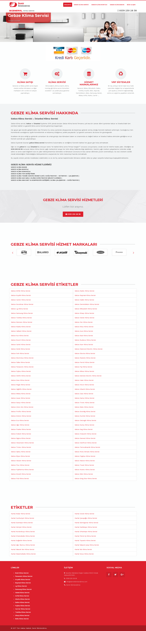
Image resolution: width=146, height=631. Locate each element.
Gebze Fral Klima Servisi (20, 478)
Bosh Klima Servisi (22, 573)
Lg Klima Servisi (21, 586)
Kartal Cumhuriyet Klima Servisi (22, 518)
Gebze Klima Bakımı (117, 4)
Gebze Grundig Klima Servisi (85, 411)
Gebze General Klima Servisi (85, 438)
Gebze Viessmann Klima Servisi (22, 443)
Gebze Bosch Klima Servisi (21, 340)
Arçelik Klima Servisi (22, 579)
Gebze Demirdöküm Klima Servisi (87, 304)
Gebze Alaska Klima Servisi (21, 326)
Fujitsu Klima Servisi (22, 605)
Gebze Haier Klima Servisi (84, 380)
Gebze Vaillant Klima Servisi (21, 331)
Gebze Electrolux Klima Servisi (22, 358)
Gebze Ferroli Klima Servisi (84, 362)
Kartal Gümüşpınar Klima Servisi (86, 522)
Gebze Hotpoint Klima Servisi (85, 434)
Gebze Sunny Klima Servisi (84, 425)
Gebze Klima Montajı (99, 4)
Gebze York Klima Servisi (20, 353)
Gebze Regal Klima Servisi (20, 385)
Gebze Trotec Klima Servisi (21, 447)
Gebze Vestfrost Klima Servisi (86, 443)
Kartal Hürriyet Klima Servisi (21, 527)
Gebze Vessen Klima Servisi (21, 460)
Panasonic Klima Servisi (23, 576)
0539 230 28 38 (73, 214)
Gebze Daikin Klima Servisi (84, 300)
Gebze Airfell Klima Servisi (20, 291)
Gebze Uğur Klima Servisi (20, 425)
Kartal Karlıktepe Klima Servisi (86, 527)
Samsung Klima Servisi (23, 589)
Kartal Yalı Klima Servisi (83, 549)
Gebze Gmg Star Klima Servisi (86, 478)
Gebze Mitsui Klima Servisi (84, 371)
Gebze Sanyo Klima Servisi (21, 402)
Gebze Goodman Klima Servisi (22, 304)
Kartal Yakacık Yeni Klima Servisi (22, 549)
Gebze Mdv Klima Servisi (84, 474)
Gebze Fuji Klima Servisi (83, 367)
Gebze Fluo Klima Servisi (20, 465)
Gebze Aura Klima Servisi (84, 331)
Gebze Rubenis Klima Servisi (85, 358)
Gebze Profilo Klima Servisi (21, 411)
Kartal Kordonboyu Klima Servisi (23, 531)
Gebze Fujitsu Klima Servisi (21, 371)
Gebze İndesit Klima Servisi (21, 434)
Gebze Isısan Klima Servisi (20, 398)
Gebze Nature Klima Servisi (85, 460)
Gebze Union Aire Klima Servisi (22, 407)
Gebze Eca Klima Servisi (20, 420)
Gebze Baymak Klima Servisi (85, 295)
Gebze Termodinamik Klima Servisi (87, 447)
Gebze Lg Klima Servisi (19, 309)
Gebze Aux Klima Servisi (20, 335)
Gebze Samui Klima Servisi (84, 398)
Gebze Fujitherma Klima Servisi (22, 469)
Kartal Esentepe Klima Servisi (22, 522)
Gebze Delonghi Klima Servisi (85, 420)
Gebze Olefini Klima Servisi (21, 376)
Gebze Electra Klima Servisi (85, 353)
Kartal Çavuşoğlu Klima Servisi (86, 518)
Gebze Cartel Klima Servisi (20, 344)
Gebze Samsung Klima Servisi (22, 313)
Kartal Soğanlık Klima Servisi (21, 540)
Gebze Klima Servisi (81, 4)
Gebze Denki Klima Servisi (20, 349)
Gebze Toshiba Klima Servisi (21, 318)
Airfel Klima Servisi (22, 596)
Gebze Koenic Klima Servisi (85, 469)
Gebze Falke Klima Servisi (20, 362)
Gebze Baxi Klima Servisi (84, 335)
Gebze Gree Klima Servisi (20, 380)
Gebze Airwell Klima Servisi (21, 474)
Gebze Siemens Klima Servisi (21, 322)
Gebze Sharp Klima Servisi (84, 313)
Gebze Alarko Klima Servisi (84, 291)
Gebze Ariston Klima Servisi (21, 416)
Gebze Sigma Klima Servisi (21, 438)
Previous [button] (12, 252)
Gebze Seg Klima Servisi (84, 429)
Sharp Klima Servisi (22, 615)
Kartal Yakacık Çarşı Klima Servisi (87, 545)
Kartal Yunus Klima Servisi (84, 554)
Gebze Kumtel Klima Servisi (85, 416)
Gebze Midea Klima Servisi (20, 393)
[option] (25, 252)
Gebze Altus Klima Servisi (84, 326)
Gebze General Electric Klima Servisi (88, 376)
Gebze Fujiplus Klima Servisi (85, 456)
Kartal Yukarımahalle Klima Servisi (23, 554)
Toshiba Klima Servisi (23, 612)
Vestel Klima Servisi (22, 592)
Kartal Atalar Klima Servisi (20, 514)
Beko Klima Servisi (22, 619)
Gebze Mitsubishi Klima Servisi (86, 309)
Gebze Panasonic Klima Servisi (22, 367)
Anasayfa (67, 4)
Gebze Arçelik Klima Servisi (21, 295)
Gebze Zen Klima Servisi (84, 322)
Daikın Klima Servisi (22, 602)
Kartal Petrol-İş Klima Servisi (85, 536)
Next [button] (133, 252)
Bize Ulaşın (131, 4)
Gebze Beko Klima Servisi (84, 407)
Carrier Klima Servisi (22, 609)
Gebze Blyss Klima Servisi (20, 456)
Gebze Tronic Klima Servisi (84, 402)
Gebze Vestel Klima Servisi (84, 318)
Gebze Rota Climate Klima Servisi (87, 452)
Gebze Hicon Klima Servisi (84, 385)
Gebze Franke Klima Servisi (21, 429)
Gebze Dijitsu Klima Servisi (20, 452)
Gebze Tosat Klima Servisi (84, 465)
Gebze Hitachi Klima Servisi (85, 389)
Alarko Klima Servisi (22, 599)
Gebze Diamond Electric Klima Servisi (88, 349)
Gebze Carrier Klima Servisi (21, 300)
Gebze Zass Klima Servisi (84, 393)
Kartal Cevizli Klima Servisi (84, 514)
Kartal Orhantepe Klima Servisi (86, 531)
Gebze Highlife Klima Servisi (21, 389)
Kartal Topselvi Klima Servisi (85, 540)
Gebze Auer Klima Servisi (84, 344)
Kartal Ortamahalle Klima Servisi (23, 536)
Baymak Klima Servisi (23, 583)
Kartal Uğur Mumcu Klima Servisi (23, 545)
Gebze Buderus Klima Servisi (85, 340)
